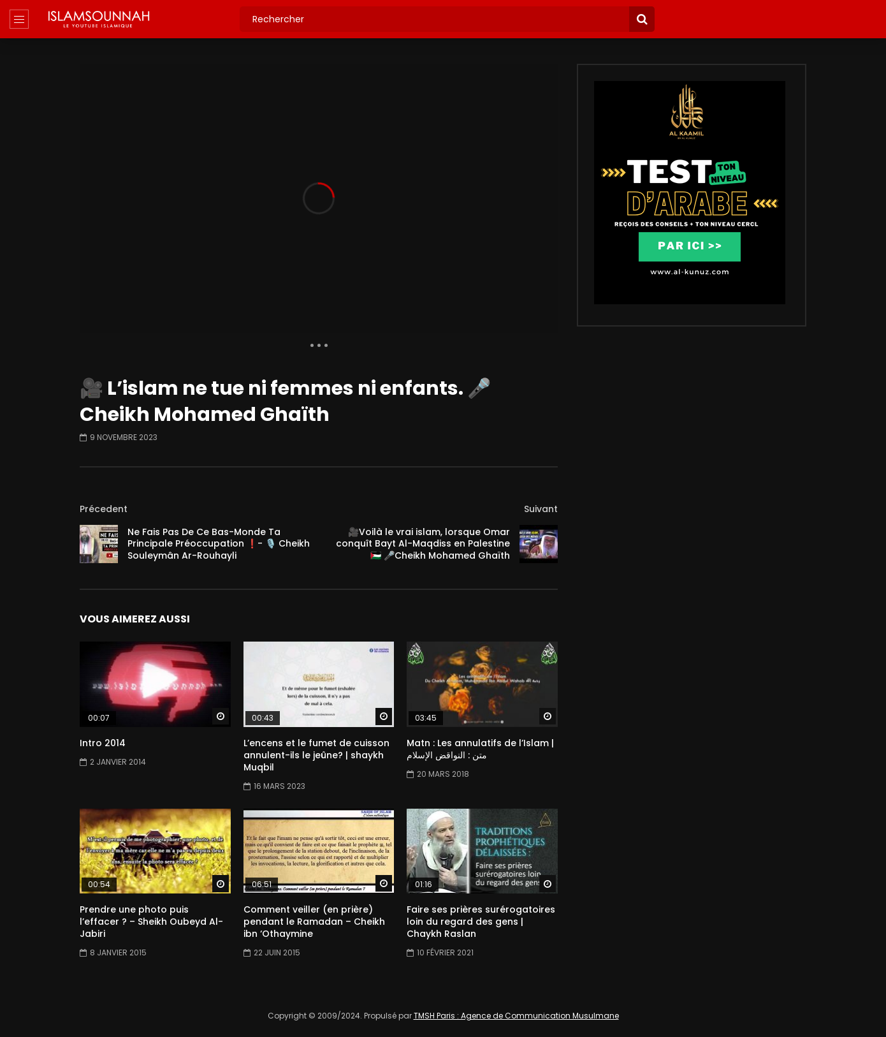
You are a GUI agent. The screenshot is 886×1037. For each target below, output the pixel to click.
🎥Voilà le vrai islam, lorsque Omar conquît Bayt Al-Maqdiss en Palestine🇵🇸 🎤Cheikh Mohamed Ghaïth (423, 544)
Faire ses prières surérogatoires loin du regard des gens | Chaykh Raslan (481, 921)
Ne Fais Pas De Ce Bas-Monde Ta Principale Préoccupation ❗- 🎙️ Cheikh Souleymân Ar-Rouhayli (218, 544)
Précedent (103, 509)
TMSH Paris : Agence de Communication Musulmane (516, 1015)
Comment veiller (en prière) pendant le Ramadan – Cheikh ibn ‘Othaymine (314, 921)
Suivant (541, 509)
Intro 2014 (103, 743)
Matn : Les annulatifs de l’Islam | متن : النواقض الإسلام (480, 749)
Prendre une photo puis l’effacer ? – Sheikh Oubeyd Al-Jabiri (151, 921)
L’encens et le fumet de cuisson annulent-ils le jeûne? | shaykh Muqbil (316, 755)
